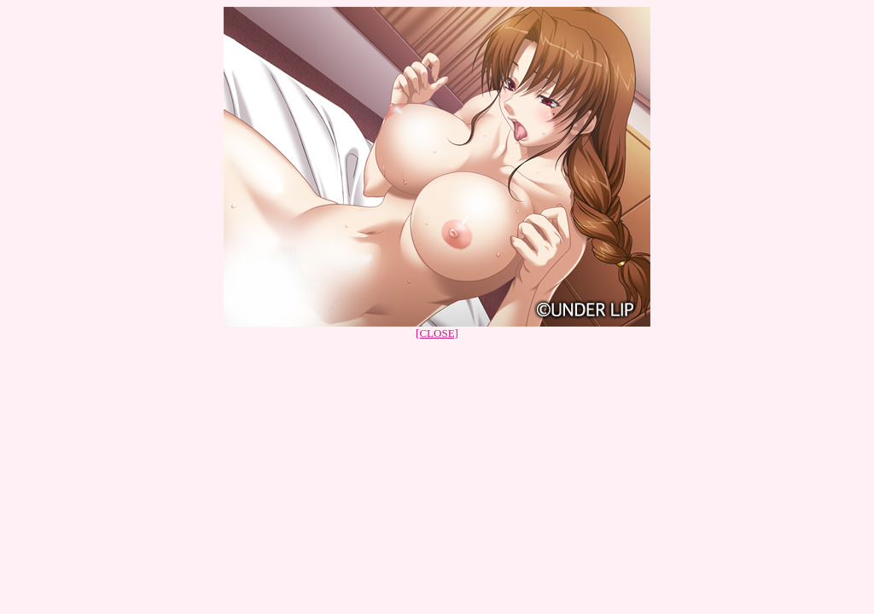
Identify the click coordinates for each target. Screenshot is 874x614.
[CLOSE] (437, 333)
